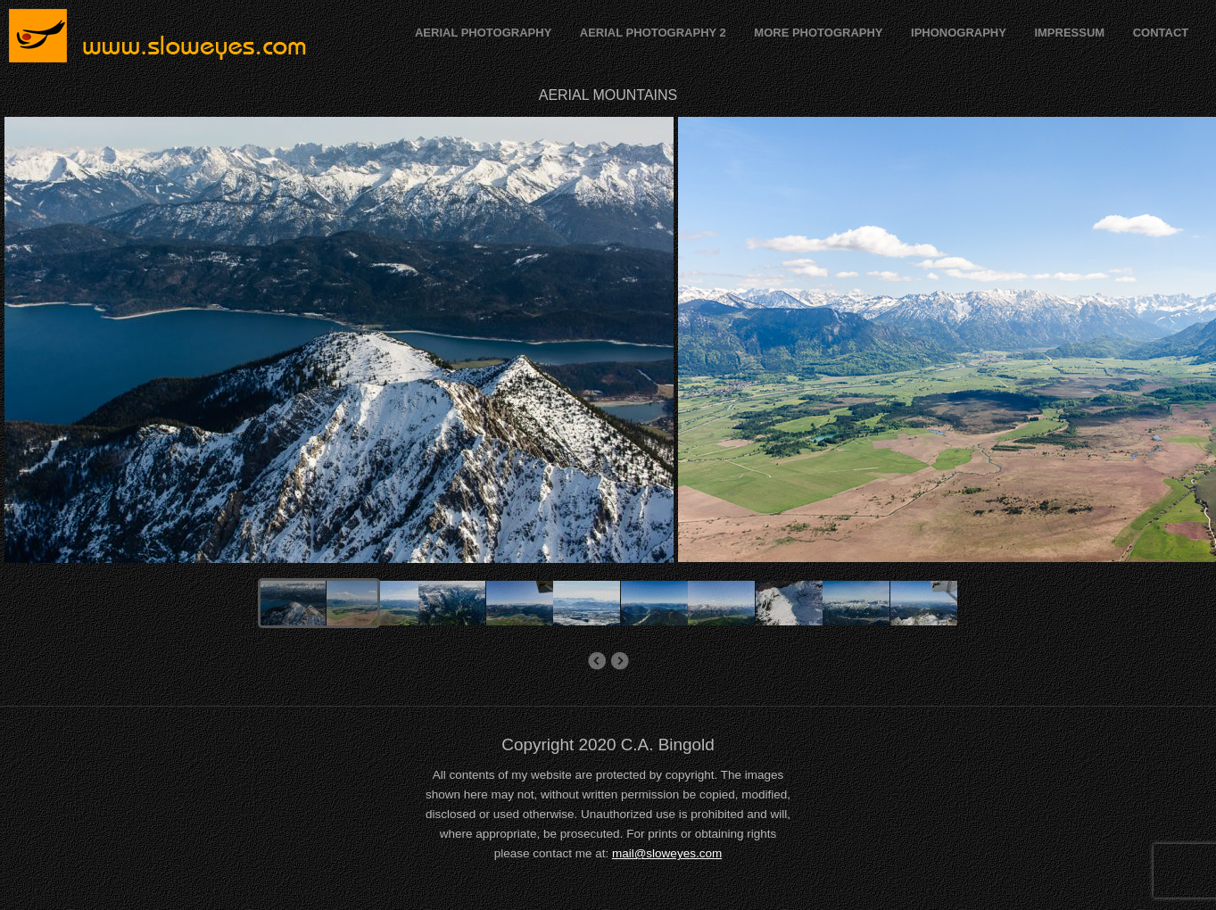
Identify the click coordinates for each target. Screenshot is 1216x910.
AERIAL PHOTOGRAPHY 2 (653, 32)
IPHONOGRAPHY (958, 32)
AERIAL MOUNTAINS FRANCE (619, 661)
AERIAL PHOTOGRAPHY (483, 32)
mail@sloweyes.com (667, 853)
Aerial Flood (596, 661)
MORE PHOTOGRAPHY (818, 32)
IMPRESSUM (1069, 32)
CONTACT (1161, 32)
